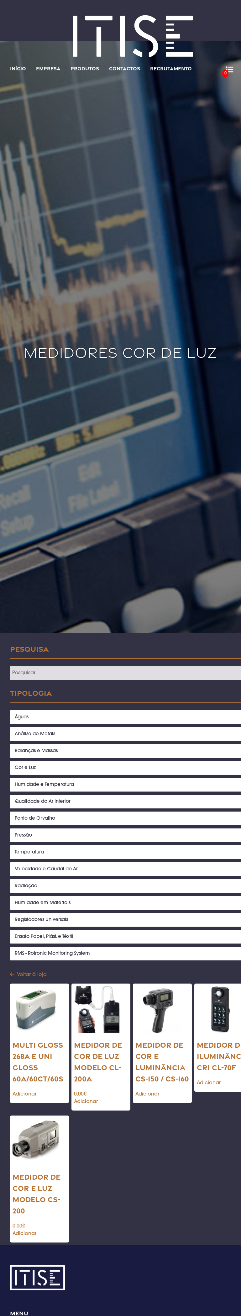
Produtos (85, 68)
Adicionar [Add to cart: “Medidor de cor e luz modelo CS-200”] (24, 1233)
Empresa (48, 68)
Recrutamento (171, 68)
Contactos (124, 68)
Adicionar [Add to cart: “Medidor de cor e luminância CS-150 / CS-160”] (147, 1094)
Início (18, 68)
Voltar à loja (28, 974)
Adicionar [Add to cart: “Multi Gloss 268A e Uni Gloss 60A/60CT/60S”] (24, 1094)
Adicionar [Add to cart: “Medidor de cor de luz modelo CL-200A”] (86, 1101)
